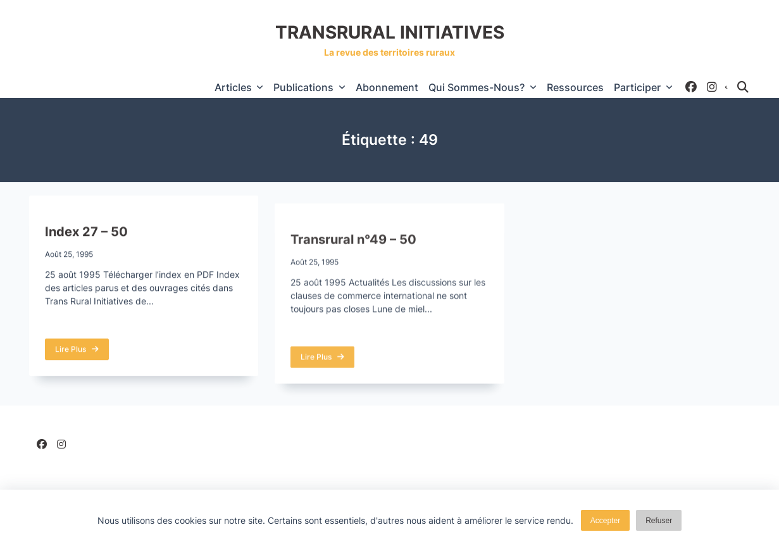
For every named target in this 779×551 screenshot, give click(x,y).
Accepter (605, 520)
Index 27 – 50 (86, 241)
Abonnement (387, 87)
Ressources (575, 87)
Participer (643, 87)
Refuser (658, 520)
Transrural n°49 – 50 (353, 298)
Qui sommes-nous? (482, 87)
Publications (309, 87)
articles (239, 87)
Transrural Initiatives (389, 32)
